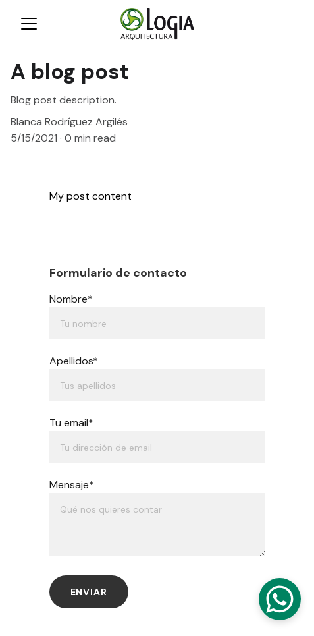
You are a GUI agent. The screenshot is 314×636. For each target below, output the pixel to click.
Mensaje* (71, 485)
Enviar (89, 592)
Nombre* (71, 299)
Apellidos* (73, 361)
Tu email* (71, 423)
